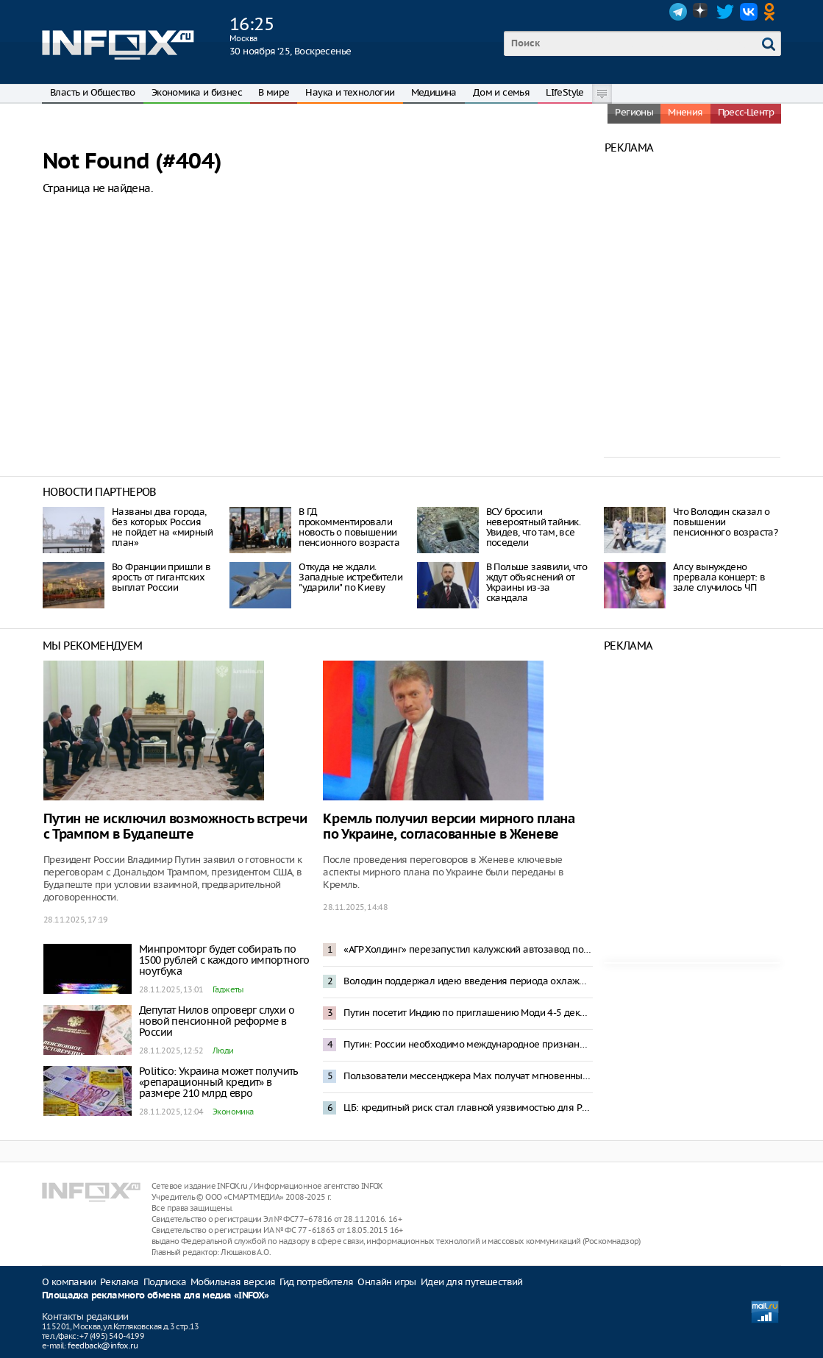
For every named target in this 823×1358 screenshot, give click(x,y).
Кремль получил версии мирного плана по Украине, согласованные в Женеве (448, 826)
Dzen (701, 12)
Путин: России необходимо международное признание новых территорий (467, 1044)
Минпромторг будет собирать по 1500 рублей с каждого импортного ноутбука (224, 960)
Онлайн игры (386, 1281)
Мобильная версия (232, 1281)
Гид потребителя (316, 1281)
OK (772, 12)
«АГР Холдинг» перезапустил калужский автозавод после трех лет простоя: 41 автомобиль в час (467, 949)
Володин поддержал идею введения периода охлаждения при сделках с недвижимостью (467, 980)
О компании (69, 1281)
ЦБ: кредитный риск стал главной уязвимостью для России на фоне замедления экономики (467, 1107)
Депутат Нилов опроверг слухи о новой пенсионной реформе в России (216, 1021)
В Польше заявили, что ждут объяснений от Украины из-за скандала (536, 582)
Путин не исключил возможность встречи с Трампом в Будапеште (175, 826)
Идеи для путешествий (472, 1281)
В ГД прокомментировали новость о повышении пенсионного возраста (349, 527)
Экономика (233, 1111)
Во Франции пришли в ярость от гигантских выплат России (161, 577)
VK (749, 12)
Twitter (725, 12)
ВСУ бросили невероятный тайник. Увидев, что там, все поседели (533, 527)
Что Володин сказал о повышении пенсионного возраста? (725, 521)
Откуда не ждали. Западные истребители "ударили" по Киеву (350, 577)
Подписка (164, 1281)
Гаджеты (228, 989)
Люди (223, 1050)
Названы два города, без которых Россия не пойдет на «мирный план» (162, 527)
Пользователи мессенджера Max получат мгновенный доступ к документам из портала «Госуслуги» (467, 1075)
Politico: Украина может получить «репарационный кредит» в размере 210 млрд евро (218, 1082)
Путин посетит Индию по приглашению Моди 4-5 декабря (467, 1012)
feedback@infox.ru (103, 1345)
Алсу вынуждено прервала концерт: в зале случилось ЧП (719, 577)
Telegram (678, 12)
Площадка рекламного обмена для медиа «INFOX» (155, 1295)
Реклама (119, 1281)
